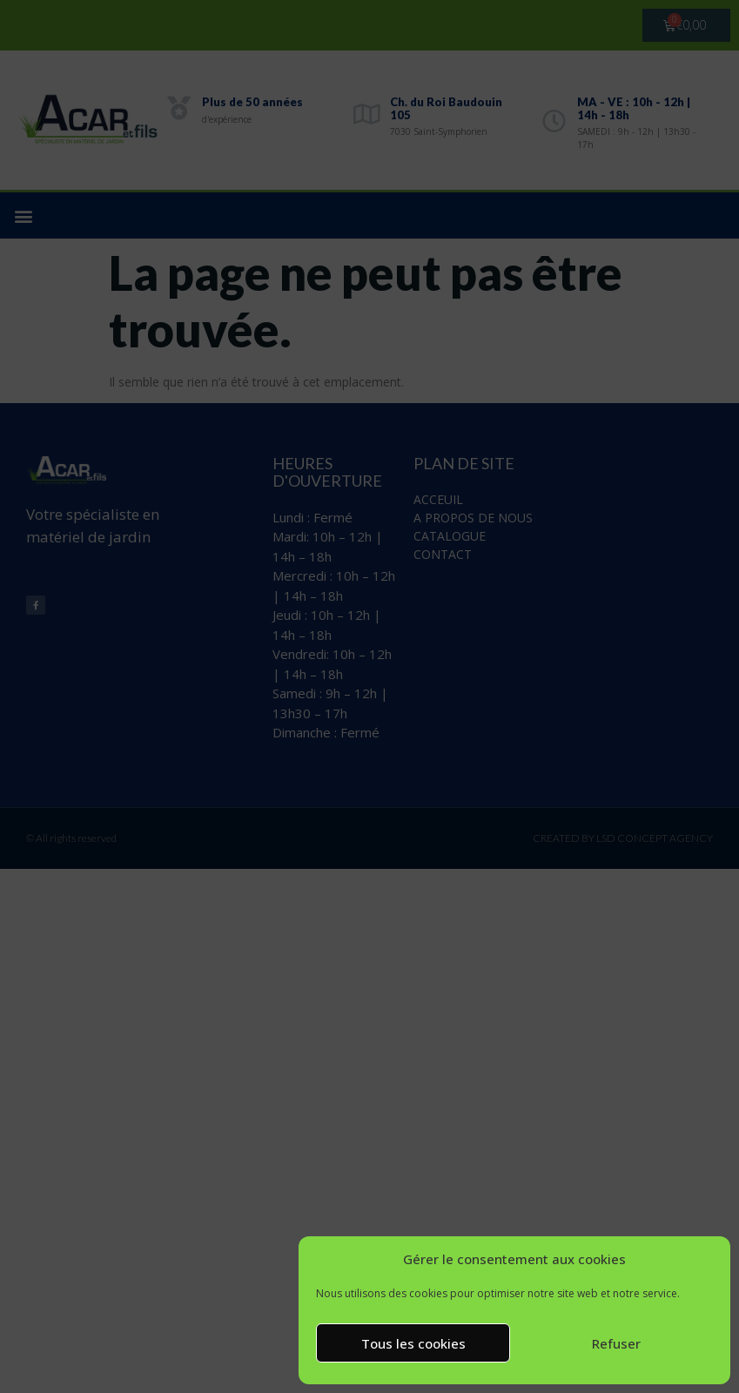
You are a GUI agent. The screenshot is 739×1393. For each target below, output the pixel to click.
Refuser (616, 1343)
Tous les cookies (413, 1343)
